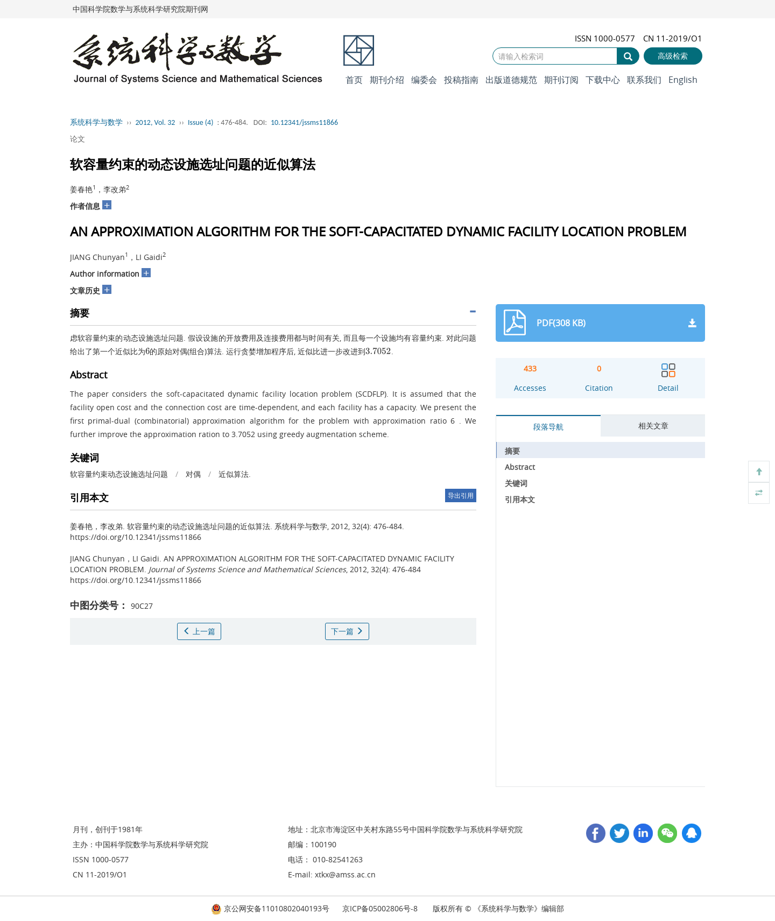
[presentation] (147, 351)
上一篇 (199, 631)
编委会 (424, 80)
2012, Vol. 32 (155, 122)
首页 (354, 80)
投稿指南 (461, 80)
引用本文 (520, 499)
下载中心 (603, 80)
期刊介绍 (387, 80)
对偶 (193, 474)
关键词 (516, 483)
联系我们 (644, 80)
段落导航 (548, 426)
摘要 (512, 451)
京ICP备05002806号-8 (380, 908)
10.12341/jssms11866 (304, 122)
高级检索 (673, 56)
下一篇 (347, 631)
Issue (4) (201, 122)
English (683, 80)
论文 (77, 138)
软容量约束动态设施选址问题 (119, 474)
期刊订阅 (561, 80)
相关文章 (653, 425)
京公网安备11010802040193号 (270, 908)
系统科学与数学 (96, 122)
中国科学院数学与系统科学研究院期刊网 (140, 9)
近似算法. (235, 474)
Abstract (520, 467)
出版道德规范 (511, 80)
